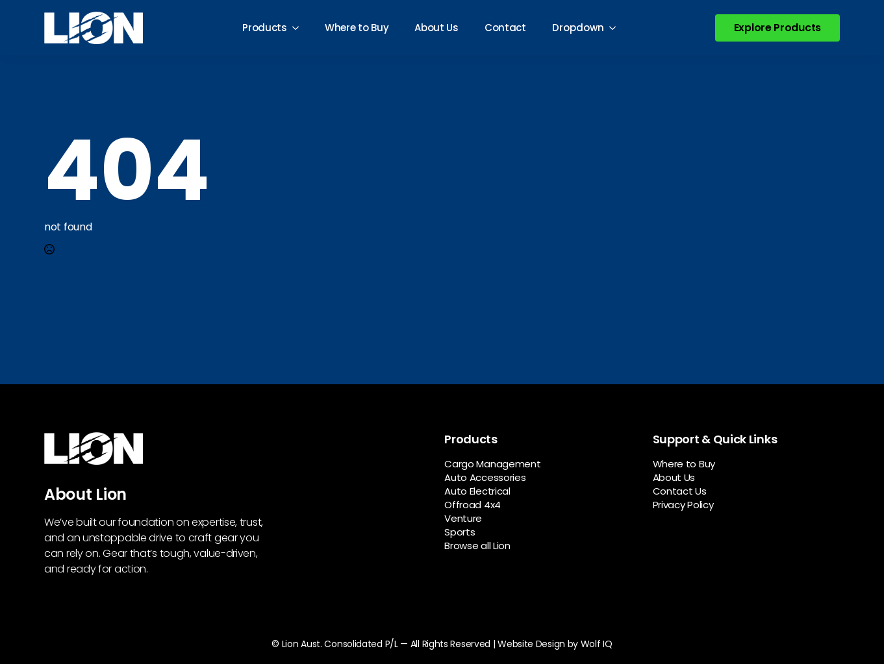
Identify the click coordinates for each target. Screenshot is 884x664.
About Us (436, 27)
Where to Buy (356, 27)
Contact (505, 27)
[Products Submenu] (299, 27)
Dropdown (578, 27)
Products (264, 27)
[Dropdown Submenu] (616, 27)
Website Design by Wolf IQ (555, 643)
